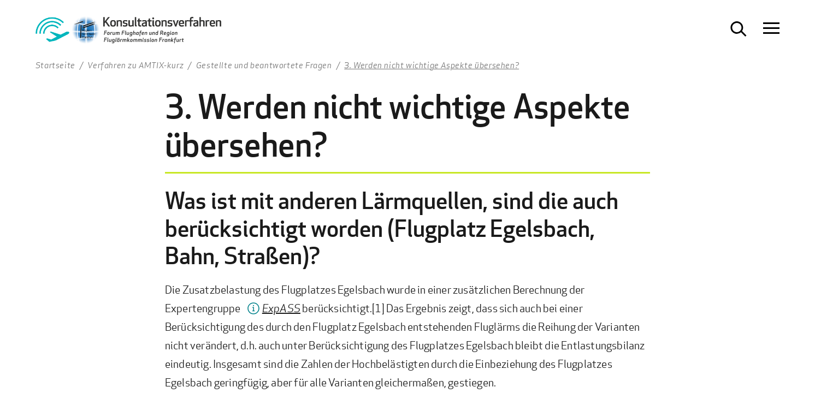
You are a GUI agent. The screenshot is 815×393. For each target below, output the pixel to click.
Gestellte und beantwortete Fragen (264, 65)
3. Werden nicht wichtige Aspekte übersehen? (431, 65)
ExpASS (281, 308)
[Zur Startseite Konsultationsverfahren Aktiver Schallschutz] (128, 33)
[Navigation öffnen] (771, 29)
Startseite (55, 65)
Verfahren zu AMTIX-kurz (135, 65)
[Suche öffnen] (738, 29)
